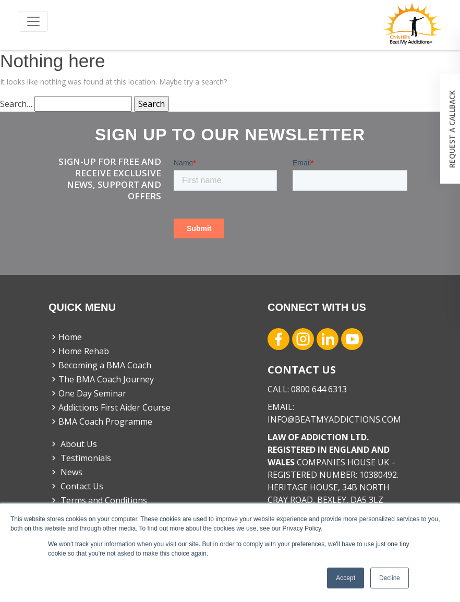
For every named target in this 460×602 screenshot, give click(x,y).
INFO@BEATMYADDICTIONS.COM (334, 419)
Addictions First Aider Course (110, 407)
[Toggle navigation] (33, 21)
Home (65, 337)
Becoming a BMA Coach (100, 365)
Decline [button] (389, 578)
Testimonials (80, 458)
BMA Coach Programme (100, 421)
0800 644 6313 (319, 389)
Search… (16, 104)
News (65, 472)
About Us (73, 444)
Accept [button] (345, 578)
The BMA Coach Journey (101, 379)
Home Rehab (79, 351)
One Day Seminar (87, 393)
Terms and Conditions (98, 500)
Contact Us (76, 486)
